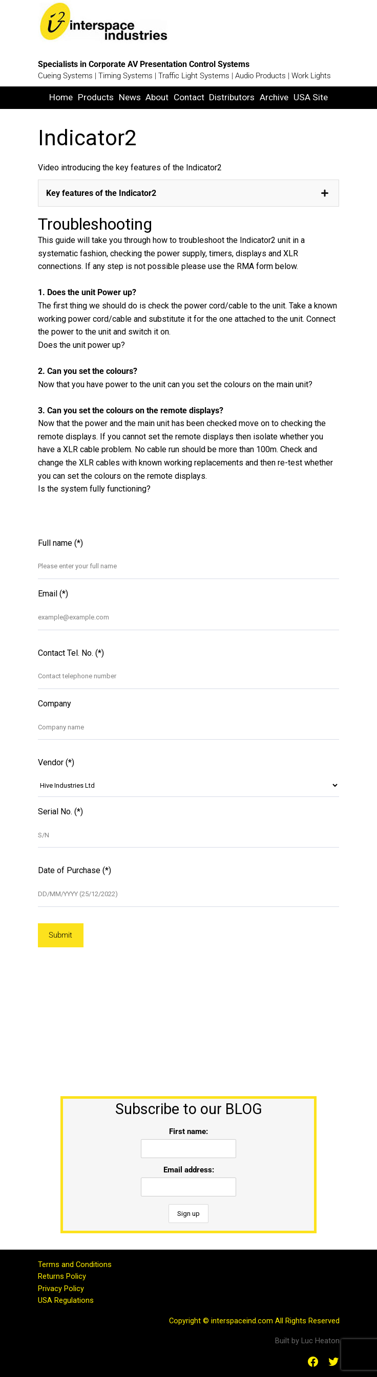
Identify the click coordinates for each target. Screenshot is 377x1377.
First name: (188, 1131)
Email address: (188, 1169)
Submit (60, 935)
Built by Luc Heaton (307, 1340)
